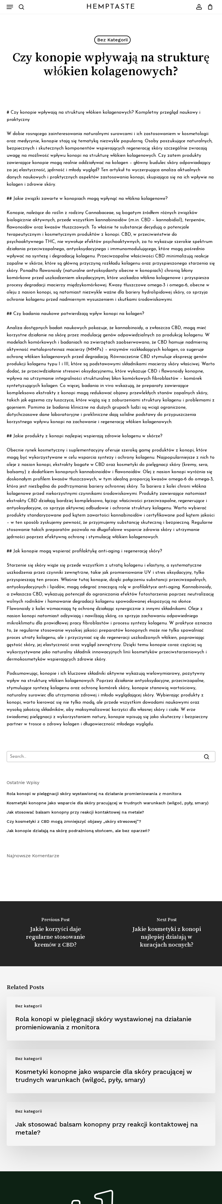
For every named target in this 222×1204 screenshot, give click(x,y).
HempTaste (111, 6)
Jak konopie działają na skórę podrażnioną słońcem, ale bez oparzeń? (78, 830)
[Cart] (209, 6)
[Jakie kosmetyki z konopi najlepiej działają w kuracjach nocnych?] (166, 933)
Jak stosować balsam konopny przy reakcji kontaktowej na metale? (75, 812)
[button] (10, 7)
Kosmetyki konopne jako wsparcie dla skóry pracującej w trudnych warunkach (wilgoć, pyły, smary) (107, 803)
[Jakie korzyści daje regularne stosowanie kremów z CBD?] (55, 933)
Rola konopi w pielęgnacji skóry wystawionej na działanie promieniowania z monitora (94, 793)
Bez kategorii (112, 40)
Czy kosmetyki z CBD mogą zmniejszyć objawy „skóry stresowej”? (74, 821)
